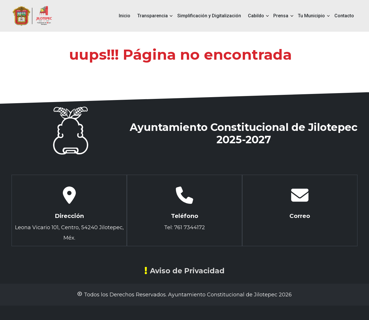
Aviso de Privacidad (184, 270)
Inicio (124, 15)
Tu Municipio (311, 15)
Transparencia (152, 15)
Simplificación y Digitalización (209, 15)
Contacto (344, 15)
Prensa (280, 15)
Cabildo (256, 15)
